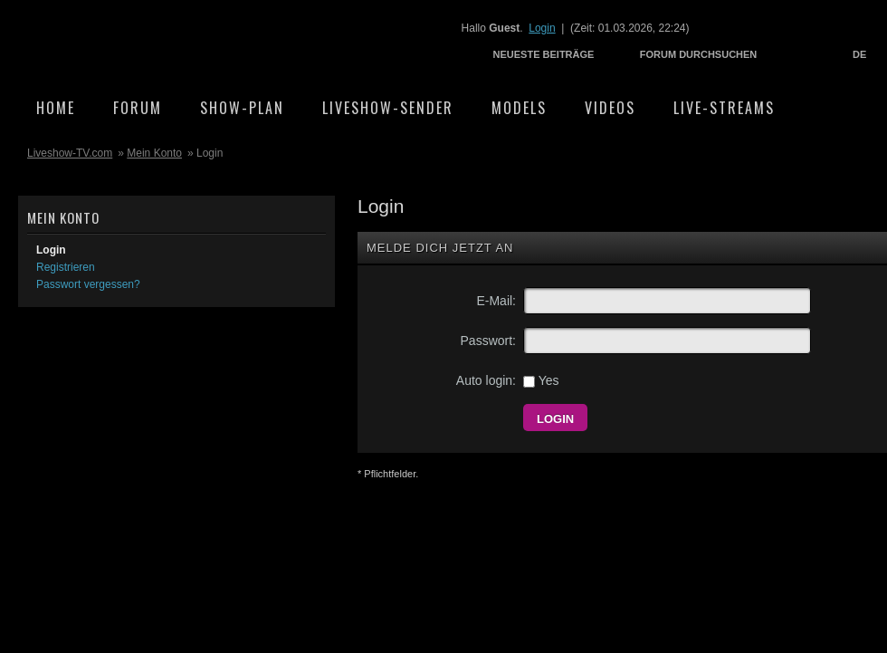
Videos (610, 108)
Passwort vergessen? (88, 284)
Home (55, 108)
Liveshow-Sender (387, 108)
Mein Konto (154, 153)
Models (519, 108)
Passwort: (488, 340)
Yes (540, 380)
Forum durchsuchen (699, 54)
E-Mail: (496, 300)
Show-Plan (242, 108)
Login (542, 28)
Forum (137, 108)
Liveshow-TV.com (177, 41)
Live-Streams (724, 108)
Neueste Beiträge (544, 54)
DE (859, 54)
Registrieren (65, 267)
